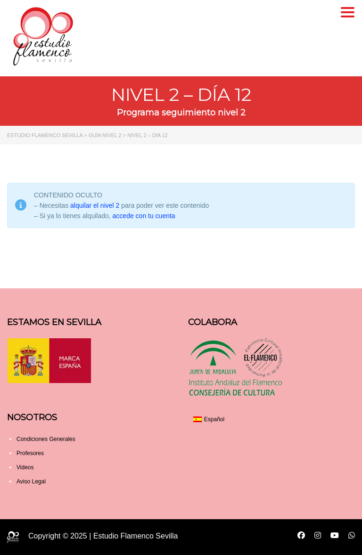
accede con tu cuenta (144, 216)
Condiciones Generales (45, 439)
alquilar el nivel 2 (94, 205)
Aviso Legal (31, 481)
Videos (24, 467)
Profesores (30, 453)
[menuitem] (209, 419)
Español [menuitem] (214, 419)
